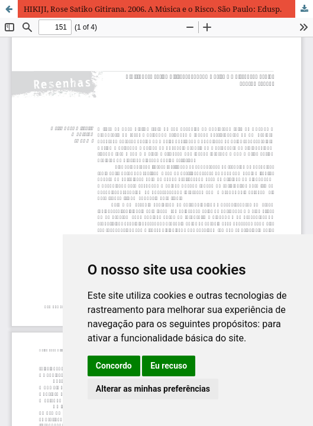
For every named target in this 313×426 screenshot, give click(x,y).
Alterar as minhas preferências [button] (153, 388)
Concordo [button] (114, 365)
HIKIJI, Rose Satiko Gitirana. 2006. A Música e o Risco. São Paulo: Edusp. (153, 9)
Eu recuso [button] (168, 365)
